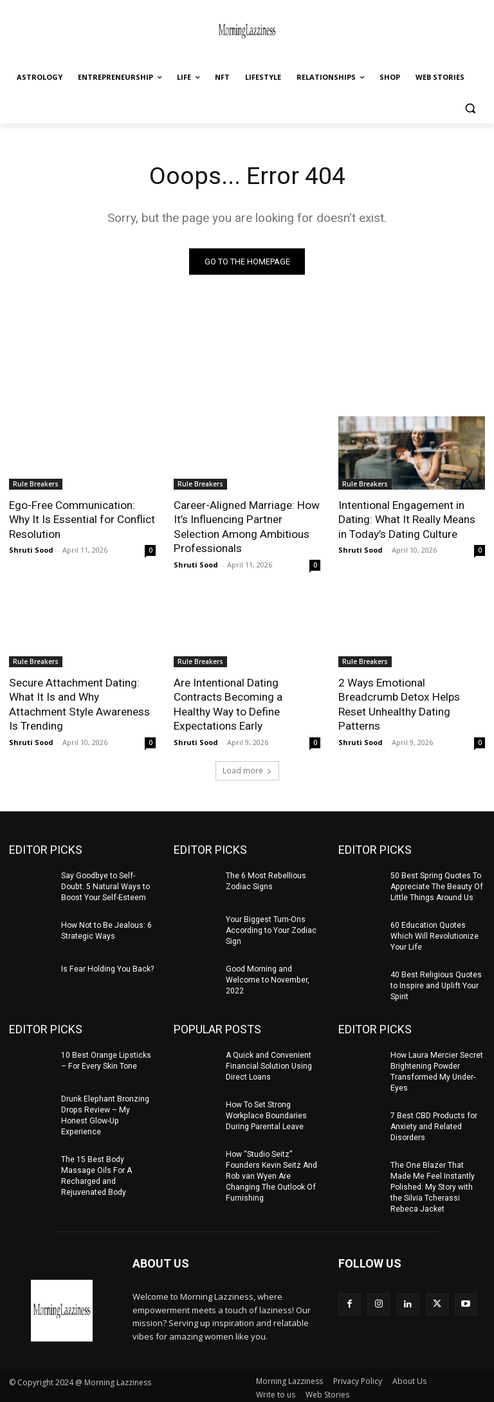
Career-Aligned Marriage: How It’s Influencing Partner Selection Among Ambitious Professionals (246, 526)
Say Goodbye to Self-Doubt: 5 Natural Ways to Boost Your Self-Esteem (105, 884)
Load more (247, 768)
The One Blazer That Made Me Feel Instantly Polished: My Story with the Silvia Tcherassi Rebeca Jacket (431, 1183)
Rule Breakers (36, 483)
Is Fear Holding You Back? (106, 966)
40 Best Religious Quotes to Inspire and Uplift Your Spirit (436, 983)
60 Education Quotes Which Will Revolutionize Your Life (434, 933)
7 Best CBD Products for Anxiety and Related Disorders (433, 1122)
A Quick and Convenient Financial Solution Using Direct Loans (268, 1062)
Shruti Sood (31, 549)
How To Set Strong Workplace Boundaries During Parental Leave (266, 1112)
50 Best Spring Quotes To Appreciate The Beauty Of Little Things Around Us (435, 884)
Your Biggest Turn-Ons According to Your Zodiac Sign (271, 928)
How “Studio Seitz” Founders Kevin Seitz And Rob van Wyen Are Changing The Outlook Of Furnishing (271, 1172)
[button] (470, 108)
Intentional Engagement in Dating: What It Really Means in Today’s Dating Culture (406, 519)
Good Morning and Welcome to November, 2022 (267, 977)
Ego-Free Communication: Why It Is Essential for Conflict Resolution (82, 519)
